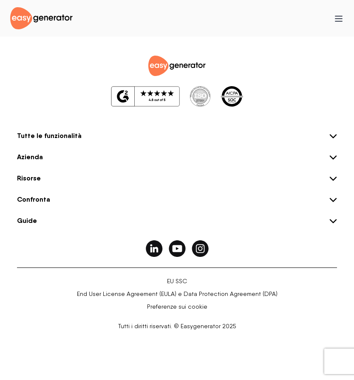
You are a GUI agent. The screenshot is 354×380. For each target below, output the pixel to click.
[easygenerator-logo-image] (41, 18)
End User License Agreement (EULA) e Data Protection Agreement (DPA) (177, 294)
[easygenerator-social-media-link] (154, 248)
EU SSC (177, 281)
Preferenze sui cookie (177, 307)
